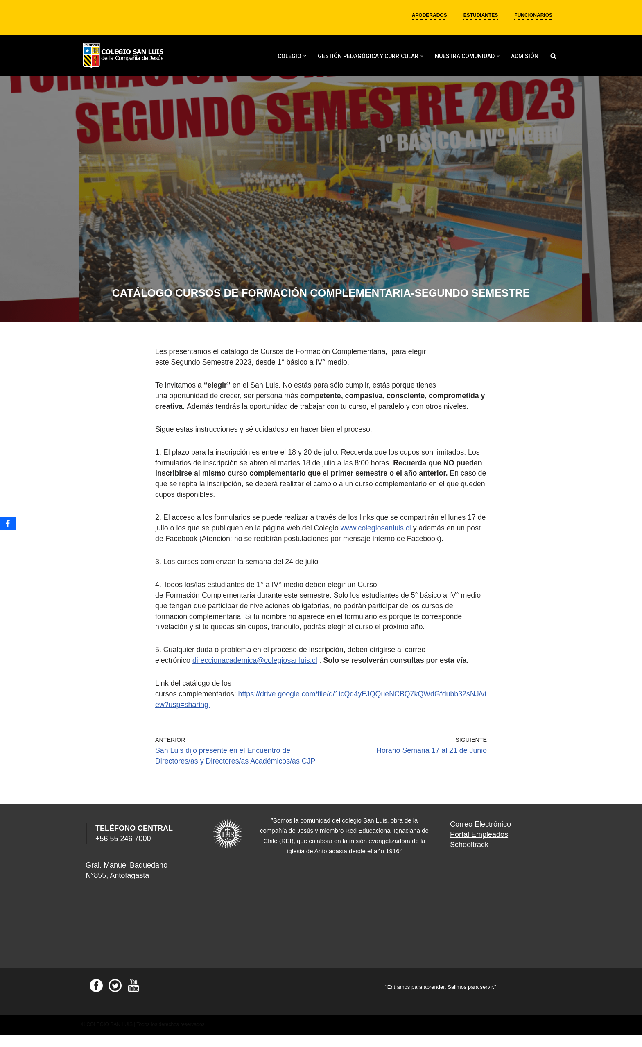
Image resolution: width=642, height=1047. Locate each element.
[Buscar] (553, 56)
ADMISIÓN (524, 56)
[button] (304, 55)
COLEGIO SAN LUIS (109, 1037)
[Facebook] (8, 523)
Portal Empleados (479, 847)
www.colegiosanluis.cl (388, 535)
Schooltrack (469, 857)
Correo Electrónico (480, 836)
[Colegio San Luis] (124, 56)
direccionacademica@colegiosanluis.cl (256, 664)
